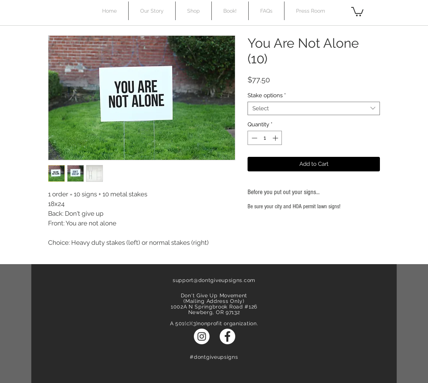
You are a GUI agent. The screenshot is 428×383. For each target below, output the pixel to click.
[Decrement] (254, 138)
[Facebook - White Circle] (227, 336)
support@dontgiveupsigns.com (214, 280)
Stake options (267, 95)
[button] (357, 11)
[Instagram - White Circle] (202, 336)
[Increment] (276, 138)
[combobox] (314, 108)
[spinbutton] (265, 138)
